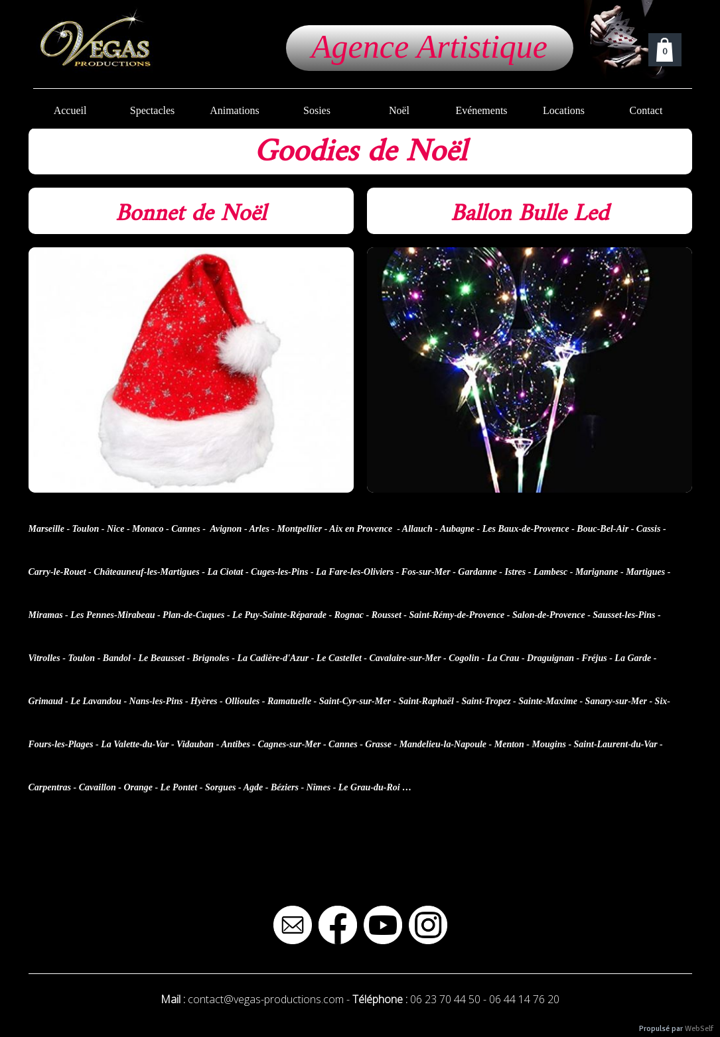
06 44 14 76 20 (524, 999)
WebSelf (699, 1029)
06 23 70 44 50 (445, 999)
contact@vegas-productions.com (266, 999)
